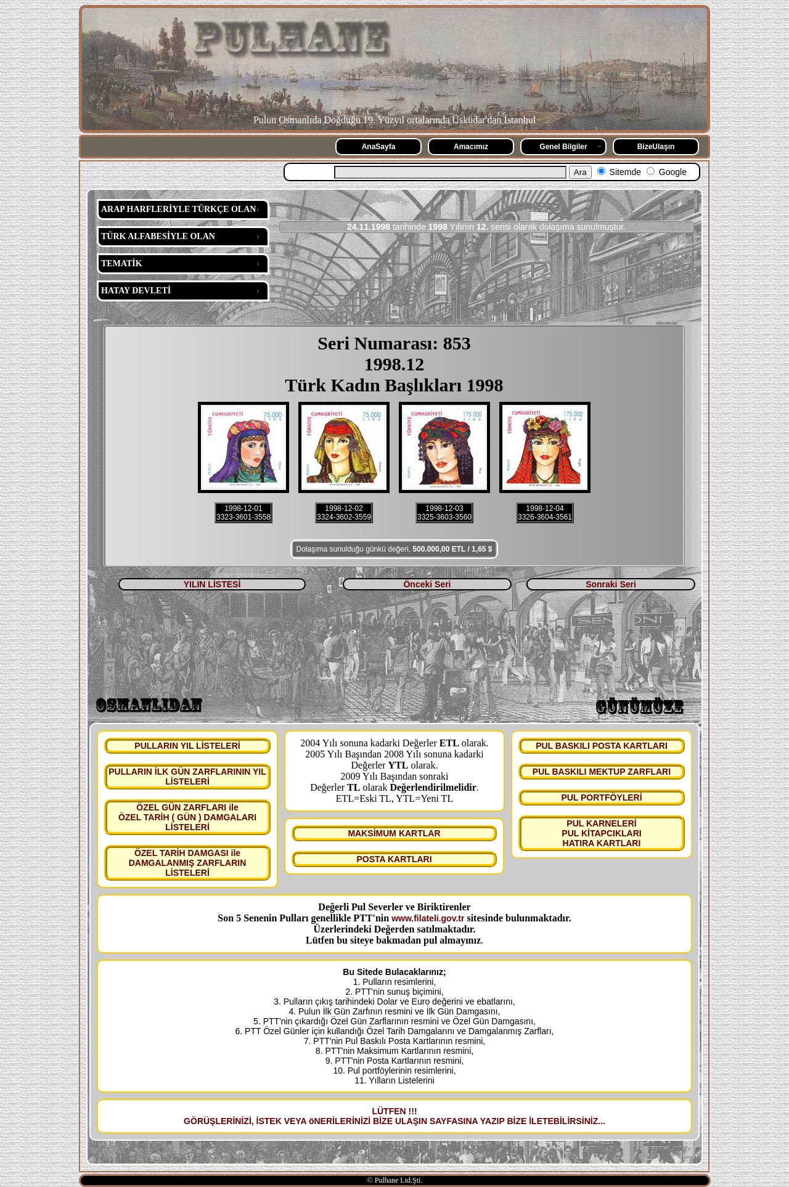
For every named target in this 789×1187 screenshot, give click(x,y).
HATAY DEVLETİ (136, 290)
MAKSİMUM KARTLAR (394, 833)
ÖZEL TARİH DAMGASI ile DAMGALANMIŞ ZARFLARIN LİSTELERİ (188, 863)
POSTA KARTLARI (393, 859)
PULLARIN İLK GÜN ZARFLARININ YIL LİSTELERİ (187, 776)
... (601, 1121)
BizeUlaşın (656, 146)
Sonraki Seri (611, 584)
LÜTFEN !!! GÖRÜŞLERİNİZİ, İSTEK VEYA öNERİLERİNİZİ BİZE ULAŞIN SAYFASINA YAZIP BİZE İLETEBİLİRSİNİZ (391, 1116)
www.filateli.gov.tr (427, 918)
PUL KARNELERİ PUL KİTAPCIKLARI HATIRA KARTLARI (601, 833)
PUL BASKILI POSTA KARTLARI (602, 746)
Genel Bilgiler (563, 146)
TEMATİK (121, 263)
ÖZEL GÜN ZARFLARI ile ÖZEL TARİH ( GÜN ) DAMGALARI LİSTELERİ (187, 817)
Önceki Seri (427, 584)
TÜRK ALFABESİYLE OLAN (158, 236)
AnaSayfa (379, 146)
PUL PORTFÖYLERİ (601, 797)
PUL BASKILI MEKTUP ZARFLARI (602, 772)
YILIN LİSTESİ (212, 584)
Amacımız (471, 146)
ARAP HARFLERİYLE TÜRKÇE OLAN (178, 209)
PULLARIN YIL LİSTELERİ (187, 746)
